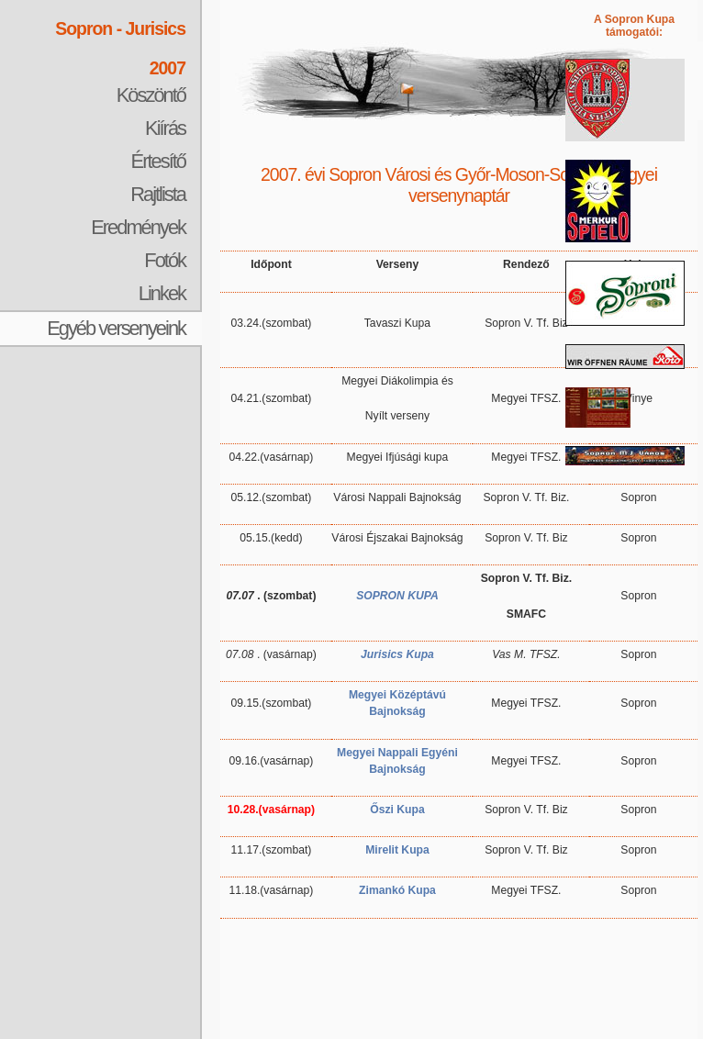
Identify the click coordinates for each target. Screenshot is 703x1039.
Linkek (162, 293)
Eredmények (138, 227)
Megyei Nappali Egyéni (397, 752)
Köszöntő (151, 95)
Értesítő (158, 161)
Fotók (164, 260)
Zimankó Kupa (397, 890)
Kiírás (165, 128)
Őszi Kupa (397, 809)
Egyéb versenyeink (116, 328)
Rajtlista (157, 194)
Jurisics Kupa (397, 654)
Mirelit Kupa (397, 849)
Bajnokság (397, 769)
